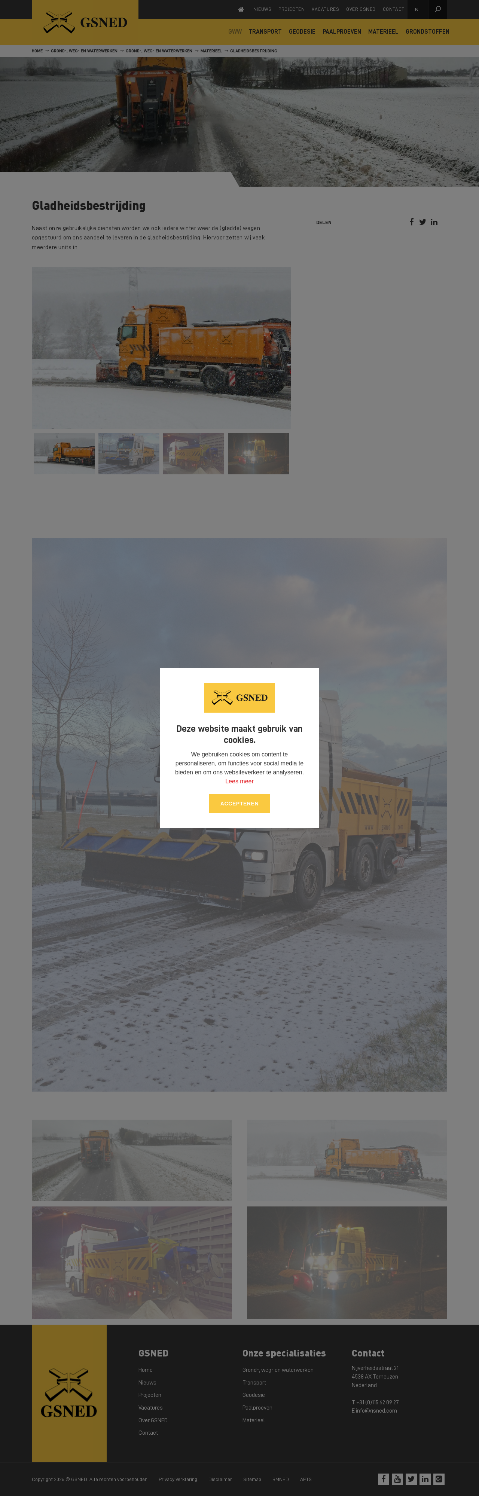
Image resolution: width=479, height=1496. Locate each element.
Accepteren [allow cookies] (239, 804)
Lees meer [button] (239, 781)
